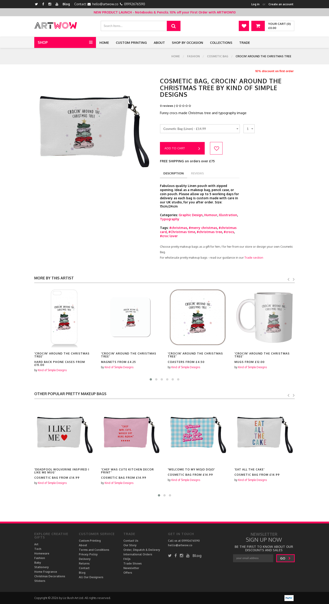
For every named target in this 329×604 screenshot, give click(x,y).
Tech (37, 549)
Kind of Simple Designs (52, 367)
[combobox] (200, 128)
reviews (197, 173)
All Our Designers (91, 577)
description (173, 173)
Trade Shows (132, 563)
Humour (210, 215)
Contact (84, 568)
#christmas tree (209, 232)
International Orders (137, 554)
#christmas (178, 228)
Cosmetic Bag (217, 56)
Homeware (41, 553)
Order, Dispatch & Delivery (141, 549)
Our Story (130, 545)
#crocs (229, 232)
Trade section (253, 257)
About (159, 43)
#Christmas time (181, 232)
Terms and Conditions (94, 549)
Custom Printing (131, 43)
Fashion (193, 56)
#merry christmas (203, 228)
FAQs (126, 559)
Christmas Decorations (49, 576)
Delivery (85, 559)
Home (104, 43)
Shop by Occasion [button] (187, 43)
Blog (66, 4)
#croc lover (169, 236)
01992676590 (134, 4)
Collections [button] (221, 43)
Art (36, 544)
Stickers (39, 581)
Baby (37, 562)
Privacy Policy (88, 554)
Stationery (41, 567)
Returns (84, 563)
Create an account (280, 4)
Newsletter (131, 568)
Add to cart (182, 148)
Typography (169, 219)
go (285, 558)
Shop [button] (43, 42)
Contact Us (130, 540)
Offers (127, 572)
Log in (255, 4)
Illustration (228, 215)
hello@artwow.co (105, 4)
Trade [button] (244, 43)
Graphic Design (191, 215)
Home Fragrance (45, 571)
